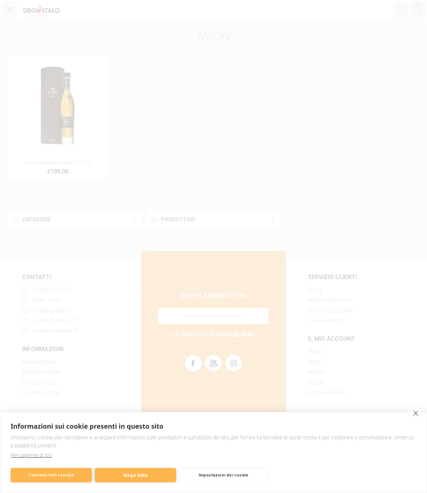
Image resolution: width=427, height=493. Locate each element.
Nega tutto (135, 475)
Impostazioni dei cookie (224, 475)
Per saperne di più (31, 454)
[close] (415, 413)
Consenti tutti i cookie (51, 475)
